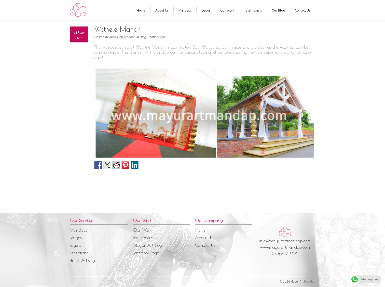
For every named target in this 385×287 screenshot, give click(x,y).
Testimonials (253, 10)
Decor (206, 10)
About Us (162, 10)
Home (141, 10)
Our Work (227, 10)
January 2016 (157, 37)
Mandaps (185, 10)
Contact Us (302, 10)
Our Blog (278, 10)
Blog (143, 37)
